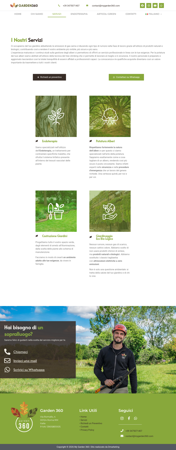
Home (17, 14)
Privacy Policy (87, 430)
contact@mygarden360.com (106, 5)
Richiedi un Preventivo (91, 423)
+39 (71, 5)
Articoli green (106, 14)
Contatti (131, 14)
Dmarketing (113, 447)
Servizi (56, 14)
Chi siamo (37, 14)
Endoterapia (79, 14)
